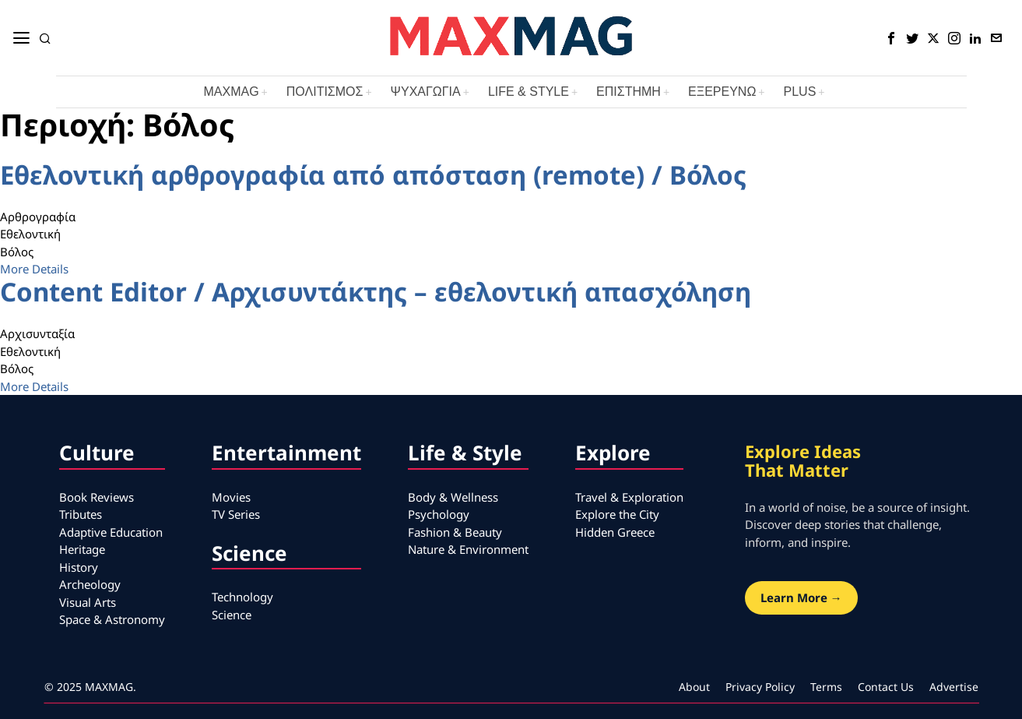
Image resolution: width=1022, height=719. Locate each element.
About (694, 686)
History (78, 567)
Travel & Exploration (629, 497)
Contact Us (886, 686)
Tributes (80, 514)
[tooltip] (891, 38)
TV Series (236, 514)
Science (231, 614)
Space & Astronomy (112, 619)
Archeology (90, 584)
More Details (34, 269)
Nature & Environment (468, 549)
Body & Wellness (453, 497)
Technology (242, 596)
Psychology (438, 514)
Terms (826, 686)
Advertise (953, 686)
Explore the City (617, 514)
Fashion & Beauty (455, 532)
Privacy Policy (760, 686)
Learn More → (801, 597)
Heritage (82, 549)
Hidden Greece (615, 532)
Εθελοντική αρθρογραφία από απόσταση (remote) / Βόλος (373, 174)
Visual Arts (87, 602)
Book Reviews (96, 497)
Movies (231, 497)
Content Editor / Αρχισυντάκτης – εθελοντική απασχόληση (375, 291)
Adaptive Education (111, 532)
